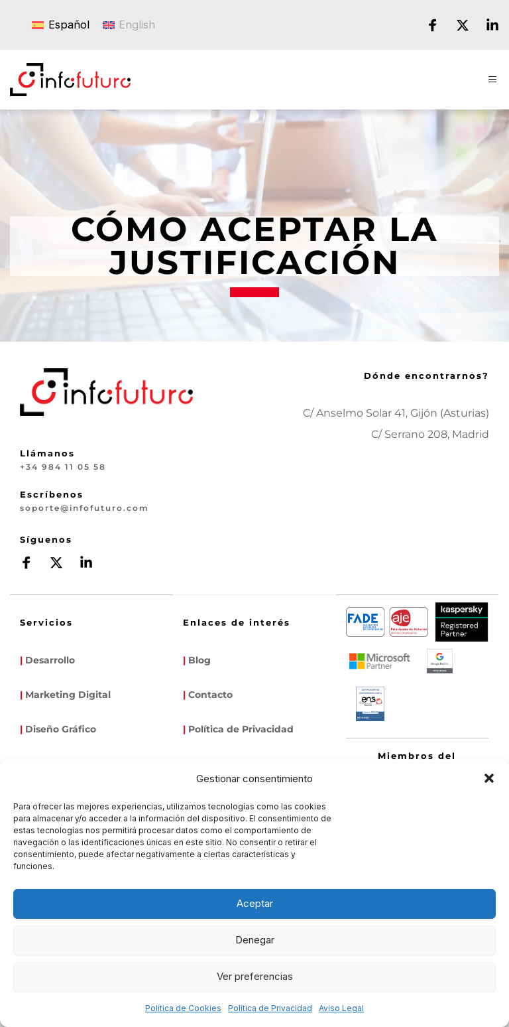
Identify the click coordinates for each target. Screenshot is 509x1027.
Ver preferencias (255, 976)
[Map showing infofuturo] (320, 508)
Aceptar (255, 903)
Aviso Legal (341, 1008)
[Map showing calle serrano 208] (433, 508)
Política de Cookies (183, 1008)
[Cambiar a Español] (60, 24)
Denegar (254, 939)
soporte (38, 507)
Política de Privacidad (270, 1008)
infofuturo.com (100, 507)
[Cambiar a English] (129, 24)
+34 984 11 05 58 (57, 466)
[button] (489, 778)
